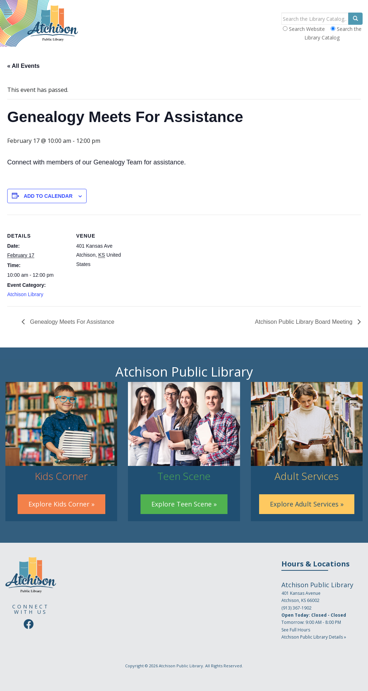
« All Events (23, 66)
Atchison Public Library (181, 665)
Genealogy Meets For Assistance (71, 322)
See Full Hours (295, 630)
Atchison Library (25, 294)
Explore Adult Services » (307, 504)
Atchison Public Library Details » (313, 637)
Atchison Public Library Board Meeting (304, 322)
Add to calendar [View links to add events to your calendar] (48, 196)
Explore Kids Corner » (61, 504)
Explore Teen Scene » (184, 504)
